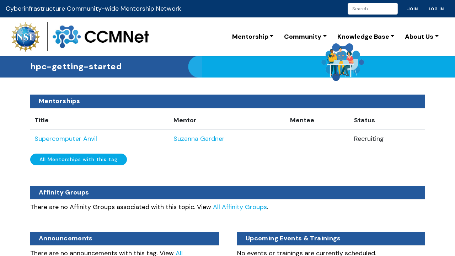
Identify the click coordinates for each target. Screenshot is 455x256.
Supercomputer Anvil (65, 138)
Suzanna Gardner (199, 138)
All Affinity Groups (240, 207)
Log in (436, 8)
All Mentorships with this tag (78, 159)
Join (412, 8)
